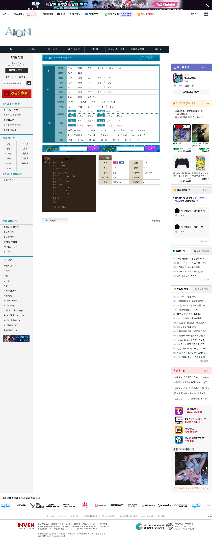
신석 (90, 106)
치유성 (8, 158)
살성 (25, 148)
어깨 (90, 77)
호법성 (25, 158)
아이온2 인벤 (9, 180)
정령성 (25, 153)
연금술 (117, 130)
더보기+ (205, 67)
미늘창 (101, 68)
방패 (80, 96)
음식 (70, 106)
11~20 (92, 139)
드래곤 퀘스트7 (10, 325)
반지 (94, 101)
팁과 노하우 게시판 (12, 115)
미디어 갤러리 (9, 130)
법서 (80, 72)
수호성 (25, 143)
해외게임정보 (9, 290)
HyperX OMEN (10, 300)
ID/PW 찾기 (22, 77)
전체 (70, 139)
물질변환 (142, 130)
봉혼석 (112, 106)
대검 (111, 68)
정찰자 (101, 111)
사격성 (8, 163)
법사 (72, 115)
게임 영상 (7, 295)
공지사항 (161, 516)
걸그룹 (6, 280)
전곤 (90, 68)
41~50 (128, 139)
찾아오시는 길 (147, 516)
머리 (70, 96)
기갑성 (8, 168)
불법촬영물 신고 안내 (128, 516)
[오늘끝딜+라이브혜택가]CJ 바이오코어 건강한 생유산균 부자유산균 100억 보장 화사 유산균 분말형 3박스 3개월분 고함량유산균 (191, 377)
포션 (80, 106)
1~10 (80, 139)
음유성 (25, 163)
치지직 (6, 271)
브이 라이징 (8, 305)
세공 (125, 130)
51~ (138, 139)
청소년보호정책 (108, 516)
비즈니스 (62, 516)
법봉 (70, 72)
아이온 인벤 (16, 57)
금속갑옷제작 (91, 130)
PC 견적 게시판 (10, 247)
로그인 (193, 14)
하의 (80, 77)
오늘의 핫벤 (8, 232)
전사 (72, 111)
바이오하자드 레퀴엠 (13, 320)
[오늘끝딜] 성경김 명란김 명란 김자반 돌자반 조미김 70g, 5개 (191, 398)
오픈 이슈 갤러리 (11, 227)
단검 (70, 68)
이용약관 (74, 516)
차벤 (5, 275)
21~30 (104, 139)
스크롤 (101, 106)
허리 (104, 101)
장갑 (100, 77)
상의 (70, 77)
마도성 (8, 153)
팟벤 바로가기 (9, 266)
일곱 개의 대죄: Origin (13, 310)
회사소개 (50, 516)
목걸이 (71, 101)
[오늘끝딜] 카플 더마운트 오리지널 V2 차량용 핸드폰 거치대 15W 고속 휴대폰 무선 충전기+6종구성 (191, 388)
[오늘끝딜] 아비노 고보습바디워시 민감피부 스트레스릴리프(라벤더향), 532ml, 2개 (191, 393)
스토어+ (205, 103)
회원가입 (9, 77)
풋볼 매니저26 (10, 330)
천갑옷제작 (105, 130)
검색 (28, 83)
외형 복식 (92, 96)
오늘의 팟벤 (8, 237)
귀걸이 (83, 101)
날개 (113, 101)
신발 (109, 77)
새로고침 (203, 241)
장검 (80, 68)
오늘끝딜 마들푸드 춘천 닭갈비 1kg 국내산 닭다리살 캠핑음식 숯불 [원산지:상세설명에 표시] (191, 382)
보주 (90, 72)
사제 (101, 115)
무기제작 (78, 130)
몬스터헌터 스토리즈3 (13, 315)
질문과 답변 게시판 (12, 125)
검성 (8, 143)
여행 (5, 285)
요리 (132, 130)
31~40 (116, 139)
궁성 (8, 148)
